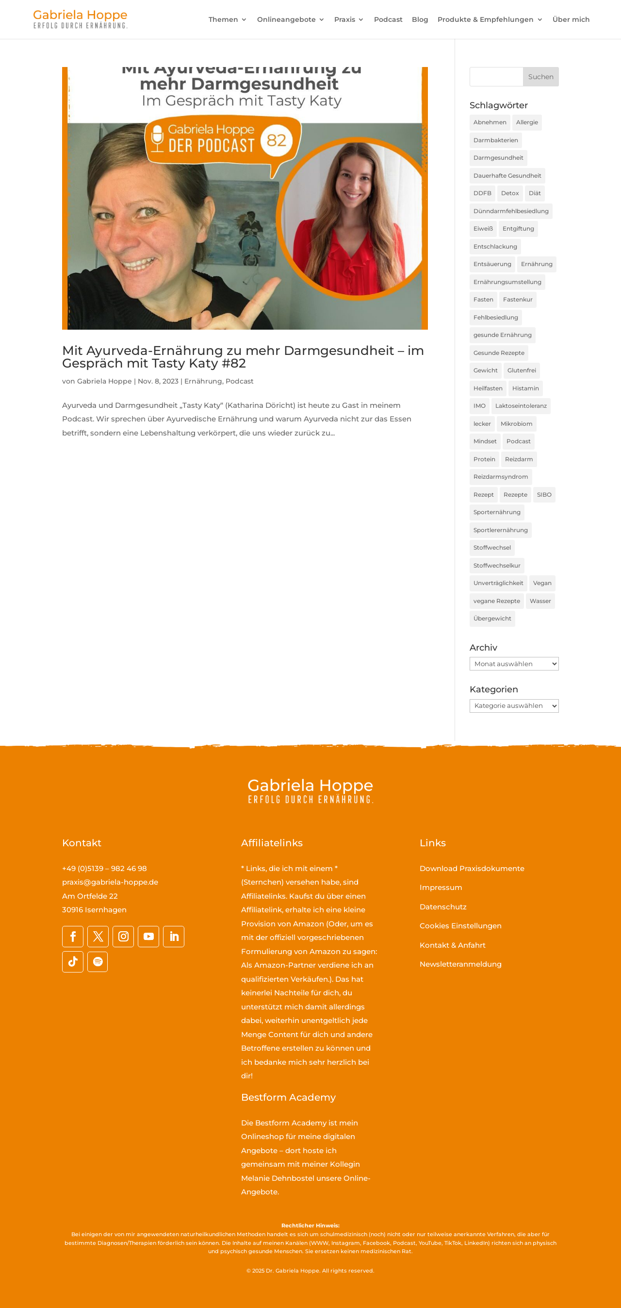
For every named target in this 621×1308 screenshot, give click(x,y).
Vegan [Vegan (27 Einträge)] (542, 583)
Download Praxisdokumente (472, 868)
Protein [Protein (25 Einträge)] (484, 459)
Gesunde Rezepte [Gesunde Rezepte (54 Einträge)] (499, 352)
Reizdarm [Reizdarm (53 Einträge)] (519, 459)
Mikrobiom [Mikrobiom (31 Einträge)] (517, 423)
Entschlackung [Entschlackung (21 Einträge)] (495, 246)
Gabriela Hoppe (104, 381)
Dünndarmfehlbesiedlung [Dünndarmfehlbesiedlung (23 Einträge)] (511, 211)
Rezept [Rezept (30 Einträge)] (484, 494)
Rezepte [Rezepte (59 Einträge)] (515, 494)
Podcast (388, 20)
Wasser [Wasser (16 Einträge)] (540, 600)
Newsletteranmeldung (461, 964)
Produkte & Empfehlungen (486, 20)
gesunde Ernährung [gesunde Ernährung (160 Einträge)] (503, 334)
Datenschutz (443, 906)
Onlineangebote (286, 20)
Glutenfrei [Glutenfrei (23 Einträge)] (521, 370)
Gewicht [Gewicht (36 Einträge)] (486, 370)
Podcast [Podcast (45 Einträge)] (519, 441)
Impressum (441, 887)
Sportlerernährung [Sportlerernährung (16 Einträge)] (501, 530)
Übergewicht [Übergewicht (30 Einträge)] (492, 618)
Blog (420, 20)
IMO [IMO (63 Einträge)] (480, 405)
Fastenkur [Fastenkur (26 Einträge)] (518, 299)
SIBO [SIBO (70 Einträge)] (544, 494)
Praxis (344, 20)
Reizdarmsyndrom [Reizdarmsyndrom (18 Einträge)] (501, 476)
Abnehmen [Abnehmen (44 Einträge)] (490, 122)
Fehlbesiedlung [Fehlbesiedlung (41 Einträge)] (496, 317)
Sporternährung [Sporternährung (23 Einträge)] (497, 512)
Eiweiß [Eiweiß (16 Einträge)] (483, 228)
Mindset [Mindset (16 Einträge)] (485, 441)
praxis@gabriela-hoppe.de (110, 882)
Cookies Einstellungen (461, 925)
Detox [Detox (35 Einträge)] (510, 193)
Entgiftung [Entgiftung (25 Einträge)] (518, 228)
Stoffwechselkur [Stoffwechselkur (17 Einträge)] (497, 565)
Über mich (571, 20)
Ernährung (203, 381)
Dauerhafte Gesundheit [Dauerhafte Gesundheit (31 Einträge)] (507, 175)
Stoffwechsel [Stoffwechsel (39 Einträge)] (492, 547)
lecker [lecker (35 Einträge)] (482, 423)
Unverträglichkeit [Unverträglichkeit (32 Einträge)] (498, 583)
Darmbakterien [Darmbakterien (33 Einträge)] (496, 140)
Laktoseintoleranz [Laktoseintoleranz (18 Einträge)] (521, 405)
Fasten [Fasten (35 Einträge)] (483, 299)
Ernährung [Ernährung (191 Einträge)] (537, 264)
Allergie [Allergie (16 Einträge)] (527, 122)
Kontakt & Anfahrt (453, 945)
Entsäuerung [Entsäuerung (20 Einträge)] (492, 264)
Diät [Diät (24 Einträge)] (535, 193)
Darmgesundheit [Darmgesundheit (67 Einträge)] (498, 157)
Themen (223, 20)
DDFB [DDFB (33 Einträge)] (482, 193)
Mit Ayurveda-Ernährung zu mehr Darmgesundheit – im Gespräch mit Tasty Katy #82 (243, 357)
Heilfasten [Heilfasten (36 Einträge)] (488, 388)
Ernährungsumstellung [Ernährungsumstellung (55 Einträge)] (507, 281)
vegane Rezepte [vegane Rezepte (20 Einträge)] (497, 600)
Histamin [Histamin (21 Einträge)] (525, 388)
